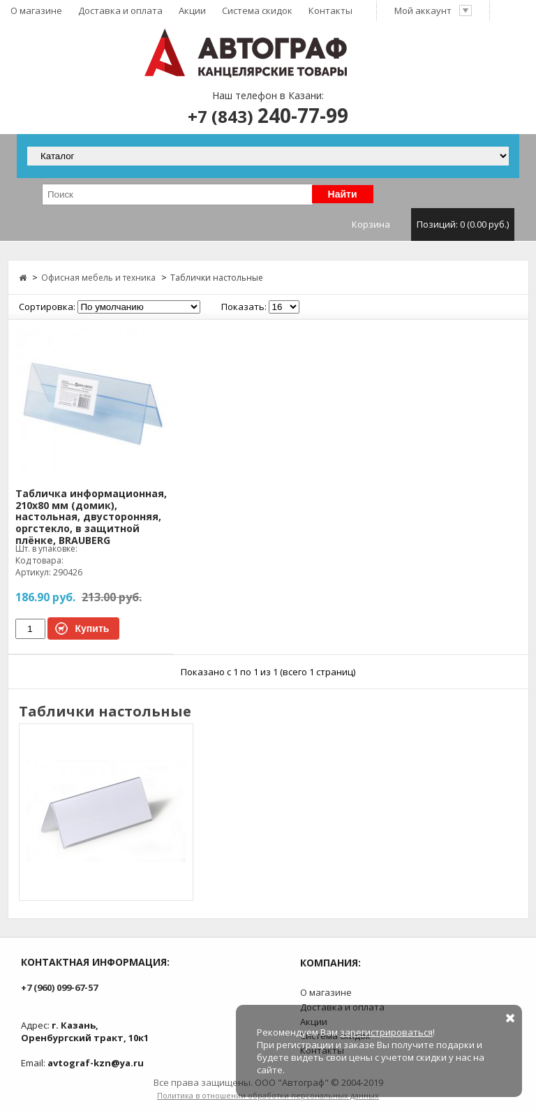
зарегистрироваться (386, 1032)
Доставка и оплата (120, 10)
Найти (342, 194)
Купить (92, 628)
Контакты (330, 10)
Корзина (433, 224)
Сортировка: (47, 306)
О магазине (36, 10)
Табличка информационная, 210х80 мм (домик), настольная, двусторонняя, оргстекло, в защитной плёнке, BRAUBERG (91, 517)
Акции (192, 10)
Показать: (244, 306)
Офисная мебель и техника (98, 278)
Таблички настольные (216, 278)
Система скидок (257, 10)
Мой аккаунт (433, 10)
